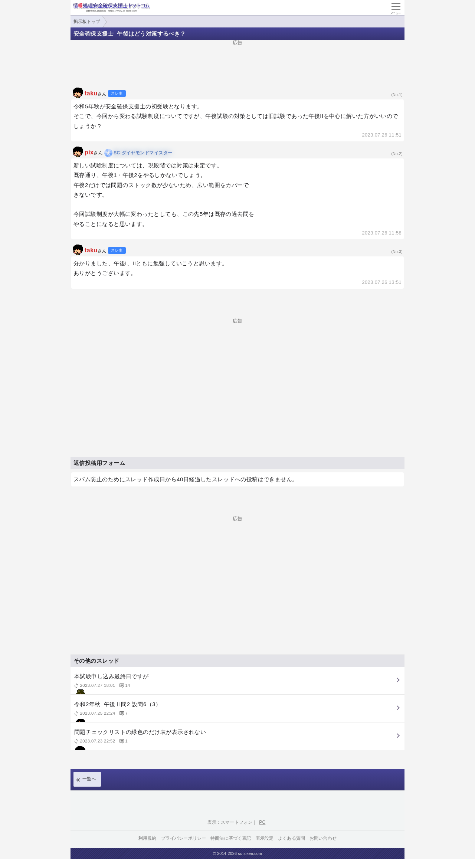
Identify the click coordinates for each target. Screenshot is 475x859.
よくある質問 (291, 838)
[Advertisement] (237, 61)
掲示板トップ (86, 21)
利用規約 (147, 838)
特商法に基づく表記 (230, 838)
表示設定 (265, 838)
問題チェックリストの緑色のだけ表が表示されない (236, 739)
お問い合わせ (323, 838)
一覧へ (89, 778)
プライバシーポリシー (183, 838)
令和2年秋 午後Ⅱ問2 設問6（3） (236, 711)
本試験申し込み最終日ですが (236, 683)
